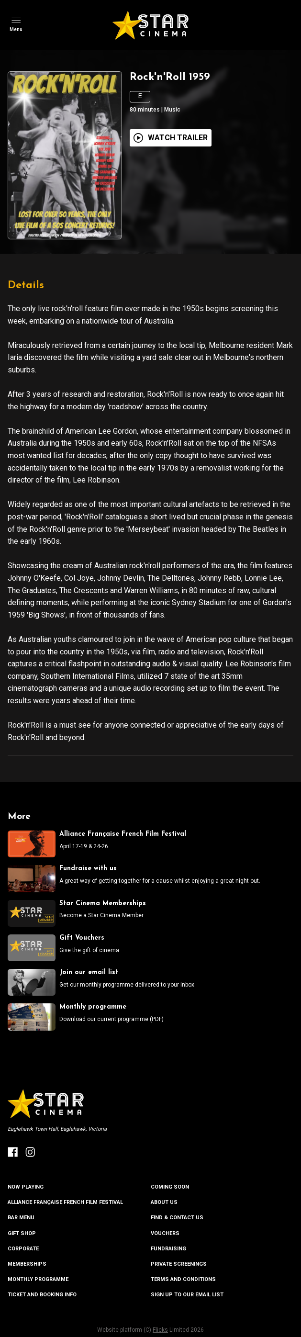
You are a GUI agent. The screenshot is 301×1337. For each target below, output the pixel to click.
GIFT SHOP (22, 1233)
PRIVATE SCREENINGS (179, 1264)
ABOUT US (164, 1202)
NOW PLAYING (26, 1187)
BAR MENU (21, 1217)
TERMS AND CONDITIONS (183, 1279)
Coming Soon (170, 1187)
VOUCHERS (165, 1233)
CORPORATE (23, 1249)
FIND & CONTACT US (177, 1217)
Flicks (160, 1329)
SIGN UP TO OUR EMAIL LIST (187, 1295)
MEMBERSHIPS (27, 1264)
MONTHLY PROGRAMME (38, 1279)
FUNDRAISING (168, 1249)
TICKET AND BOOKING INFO (42, 1295)
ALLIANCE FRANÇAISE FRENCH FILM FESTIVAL (65, 1202)
